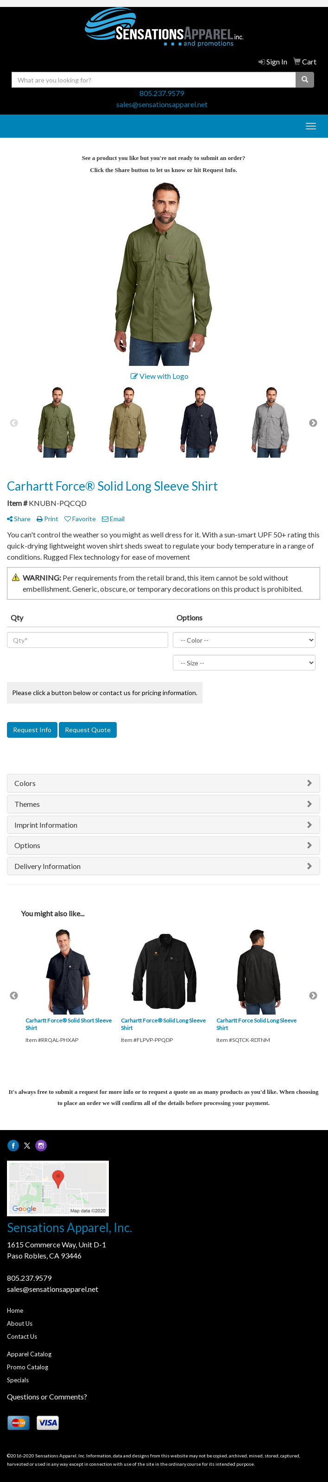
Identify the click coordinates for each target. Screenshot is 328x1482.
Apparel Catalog (29, 1354)
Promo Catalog (27, 1367)
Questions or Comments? (47, 1396)
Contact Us (22, 1336)
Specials (18, 1380)
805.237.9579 (161, 93)
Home (15, 1310)
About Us (19, 1323)
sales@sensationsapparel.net (162, 104)
